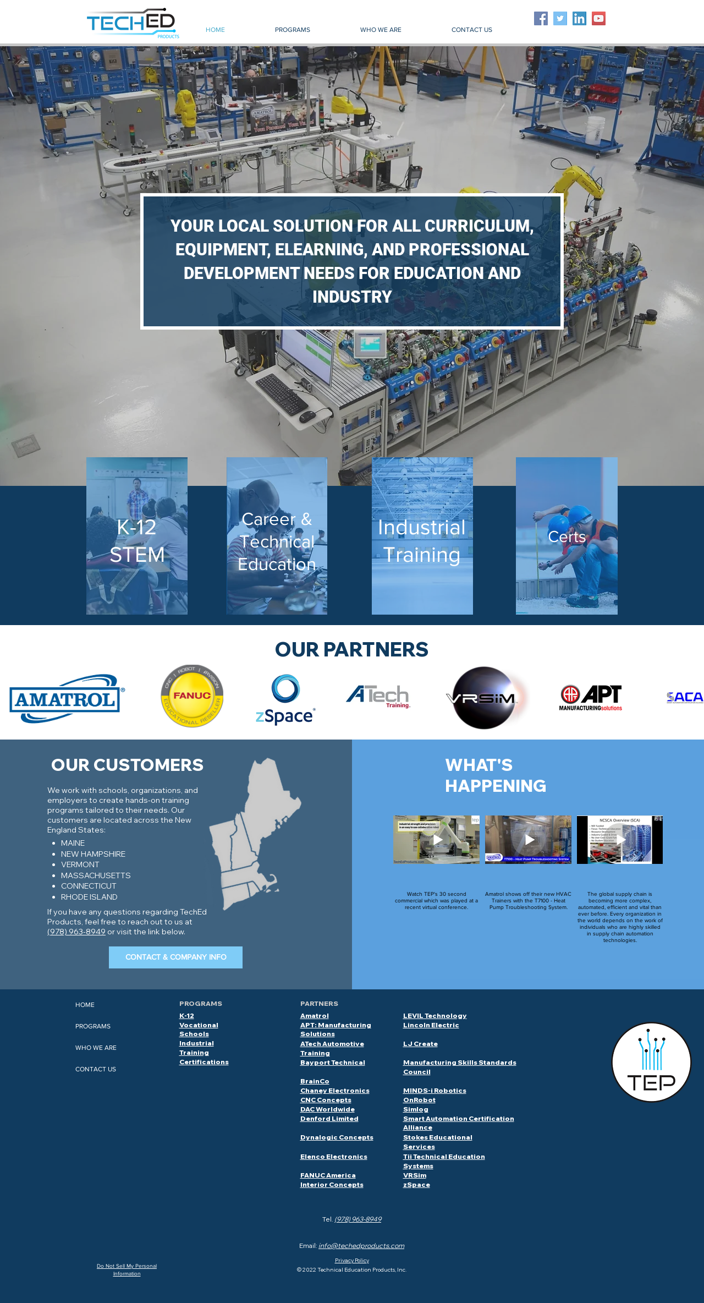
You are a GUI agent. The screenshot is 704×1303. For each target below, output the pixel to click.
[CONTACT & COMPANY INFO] (176, 957)
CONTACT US (95, 1069)
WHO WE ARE (96, 1048)
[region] (137, 536)
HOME (85, 1005)
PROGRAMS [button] (93, 1026)
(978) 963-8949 (76, 932)
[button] (292, 29)
